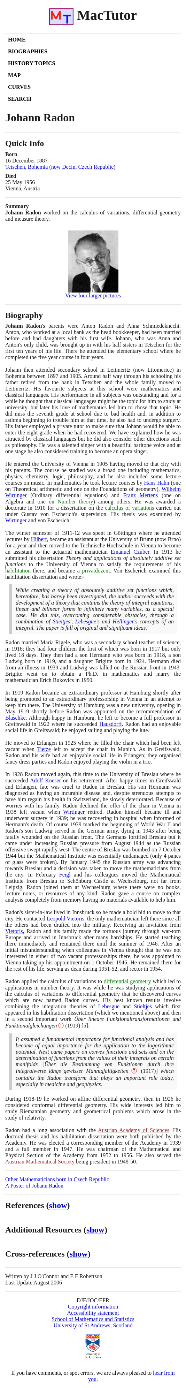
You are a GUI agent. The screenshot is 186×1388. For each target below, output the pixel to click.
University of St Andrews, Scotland (92, 1325)
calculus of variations (129, 508)
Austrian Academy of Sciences (133, 1130)
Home (17, 40)
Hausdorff (110, 724)
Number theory (75, 502)
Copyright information (93, 1307)
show (58, 1205)
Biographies (27, 51)
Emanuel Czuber (130, 552)
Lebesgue (85, 621)
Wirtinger (16, 520)
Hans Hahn (156, 483)
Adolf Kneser (45, 780)
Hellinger (123, 621)
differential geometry (127, 981)
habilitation (18, 571)
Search (19, 99)
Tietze (44, 749)
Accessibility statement (93, 1313)
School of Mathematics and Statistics (93, 1319)
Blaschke (15, 718)
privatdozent (96, 571)
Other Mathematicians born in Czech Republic (57, 1179)
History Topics (31, 63)
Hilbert (39, 539)
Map (14, 75)
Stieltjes (61, 621)
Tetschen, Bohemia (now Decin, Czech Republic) (60, 167)
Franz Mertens (140, 495)
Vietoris (14, 931)
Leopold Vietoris (65, 918)
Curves (19, 87)
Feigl (65, 875)
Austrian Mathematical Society (40, 1162)
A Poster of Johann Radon (34, 1186)
